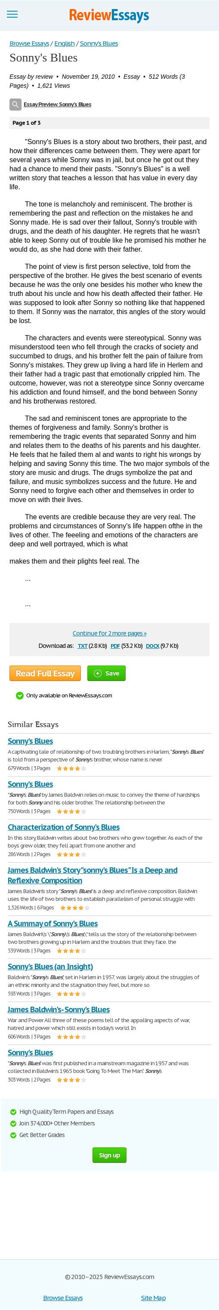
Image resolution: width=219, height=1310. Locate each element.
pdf (115, 645)
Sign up (109, 1155)
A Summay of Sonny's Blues (53, 923)
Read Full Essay (45, 673)
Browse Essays (62, 1298)
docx (152, 645)
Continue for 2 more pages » (109, 633)
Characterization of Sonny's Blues (64, 827)
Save (106, 673)
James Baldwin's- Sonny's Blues (59, 1009)
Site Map (153, 1298)
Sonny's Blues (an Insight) (50, 966)
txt (82, 645)
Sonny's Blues (30, 741)
